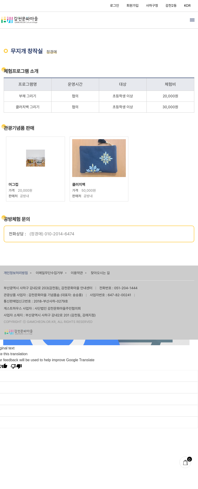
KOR (187, 5)
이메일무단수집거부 (49, 273)
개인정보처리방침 (16, 273)
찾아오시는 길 (100, 273)
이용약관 (77, 273)
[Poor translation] (16, 366)
